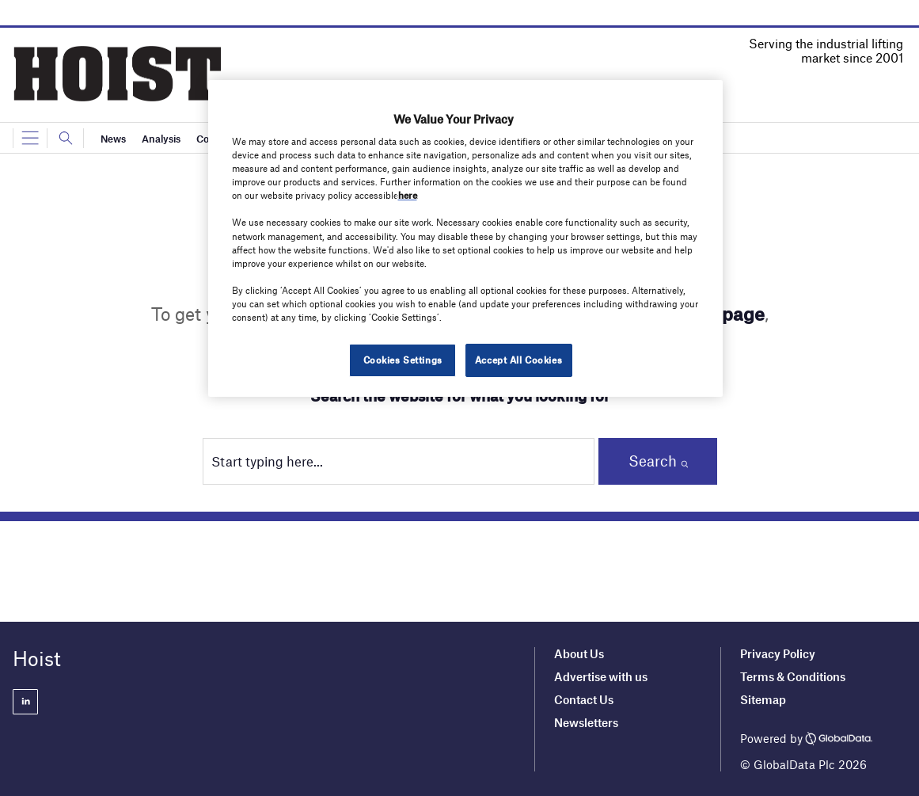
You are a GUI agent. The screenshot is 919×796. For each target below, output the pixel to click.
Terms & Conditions (792, 676)
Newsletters (587, 722)
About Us (579, 653)
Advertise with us (600, 676)
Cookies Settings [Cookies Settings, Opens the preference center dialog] (402, 359)
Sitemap (763, 699)
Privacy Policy (777, 653)
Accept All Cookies (518, 359)
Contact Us (583, 699)
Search (652, 460)
